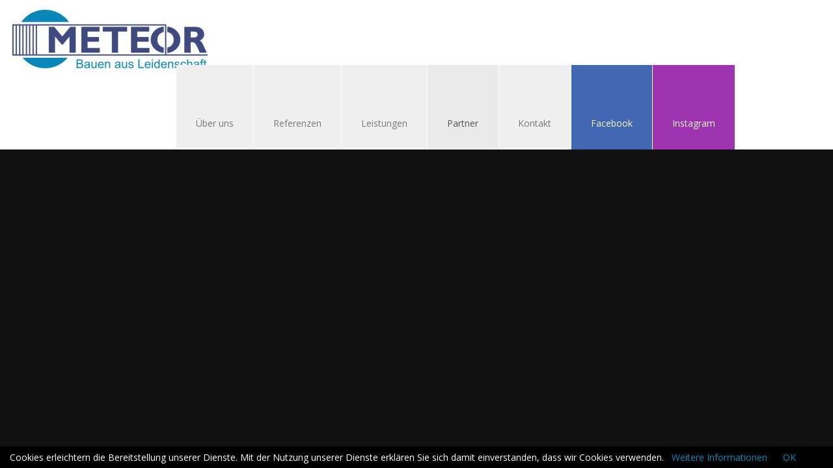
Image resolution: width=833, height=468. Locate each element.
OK (789, 457)
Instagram (693, 123)
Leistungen (384, 123)
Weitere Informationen (719, 457)
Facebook (612, 123)
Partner (462, 123)
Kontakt (528, 124)
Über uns (215, 123)
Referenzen (297, 123)
